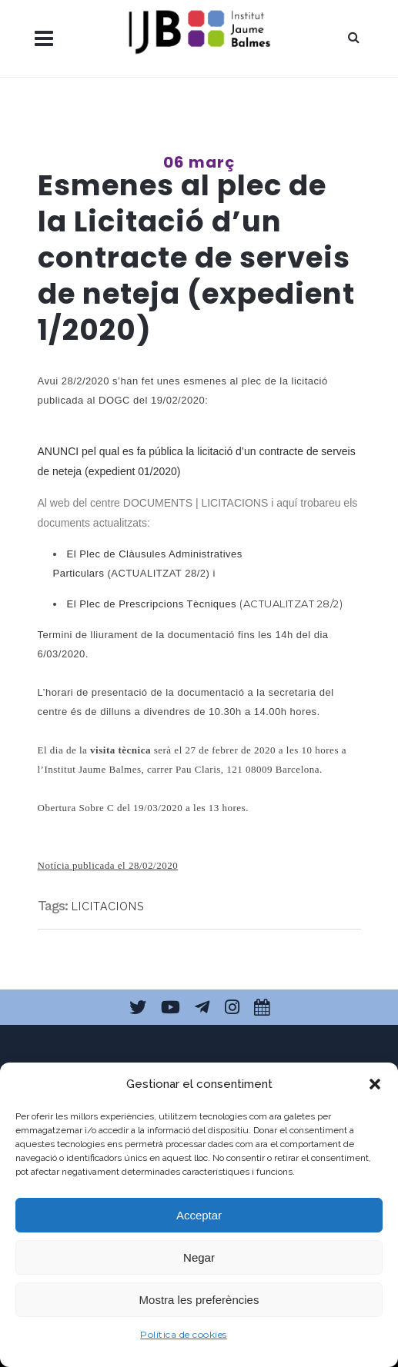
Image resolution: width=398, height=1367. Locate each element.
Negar (199, 1257)
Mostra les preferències (199, 1299)
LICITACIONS (108, 906)
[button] (375, 1084)
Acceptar (199, 1215)
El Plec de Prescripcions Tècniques (152, 604)
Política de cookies (183, 1334)
